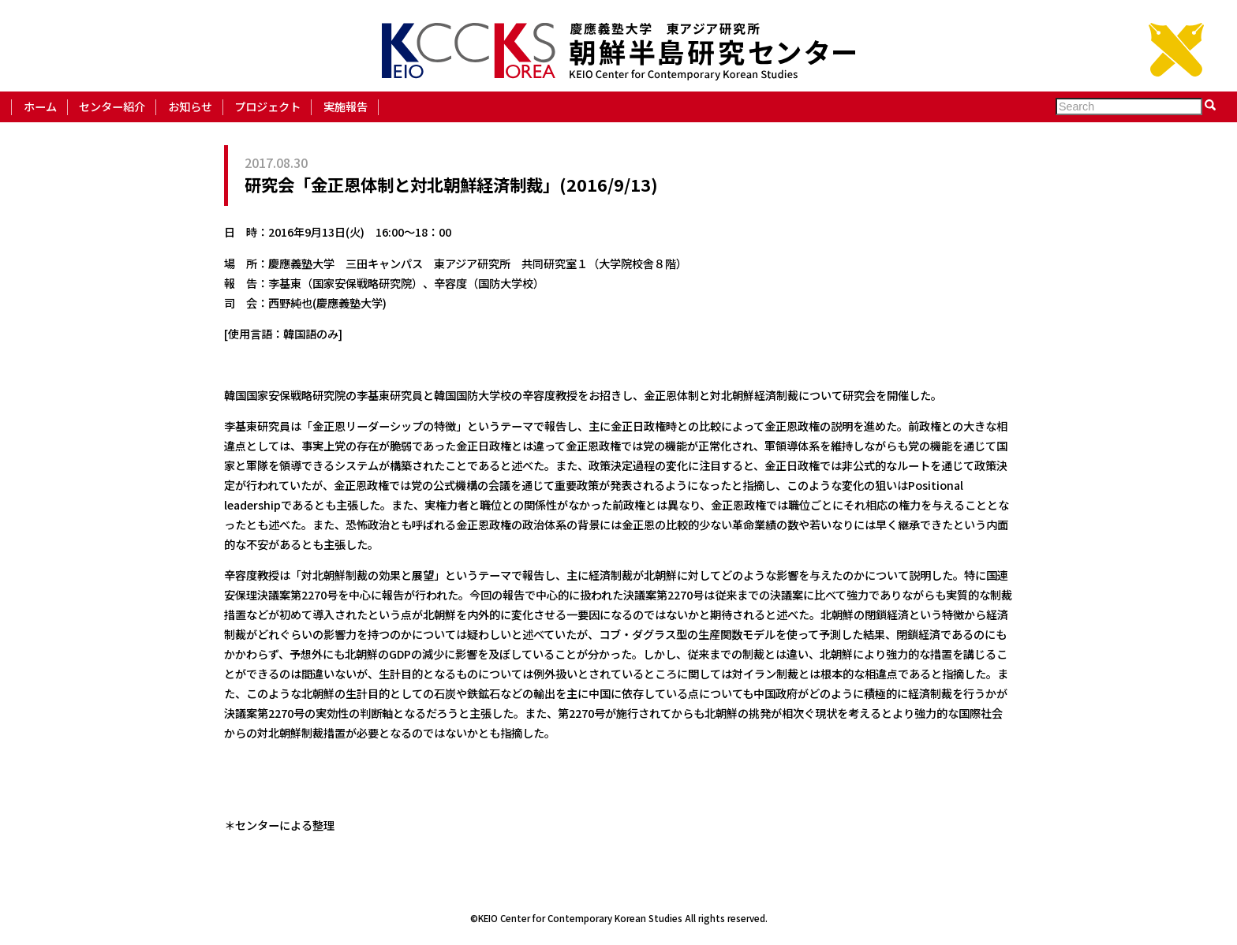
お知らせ (190, 106)
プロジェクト (267, 106)
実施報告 (345, 106)
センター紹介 (112, 106)
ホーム (40, 106)
